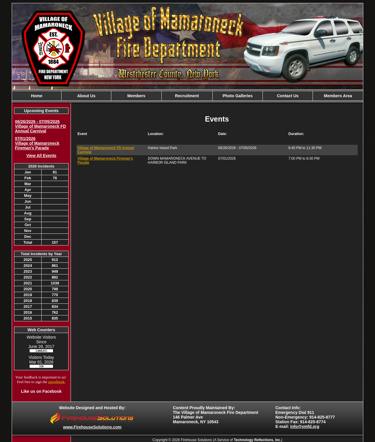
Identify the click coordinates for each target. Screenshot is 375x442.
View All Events (41, 155)
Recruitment (187, 95)
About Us (86, 95)
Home (36, 95)
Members (136, 95)
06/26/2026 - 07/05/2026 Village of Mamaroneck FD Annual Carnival (40, 126)
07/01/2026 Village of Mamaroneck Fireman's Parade (37, 143)
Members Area (338, 95)
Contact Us (288, 95)
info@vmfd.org (304, 426)
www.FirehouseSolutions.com (92, 427)
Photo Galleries (238, 95)
